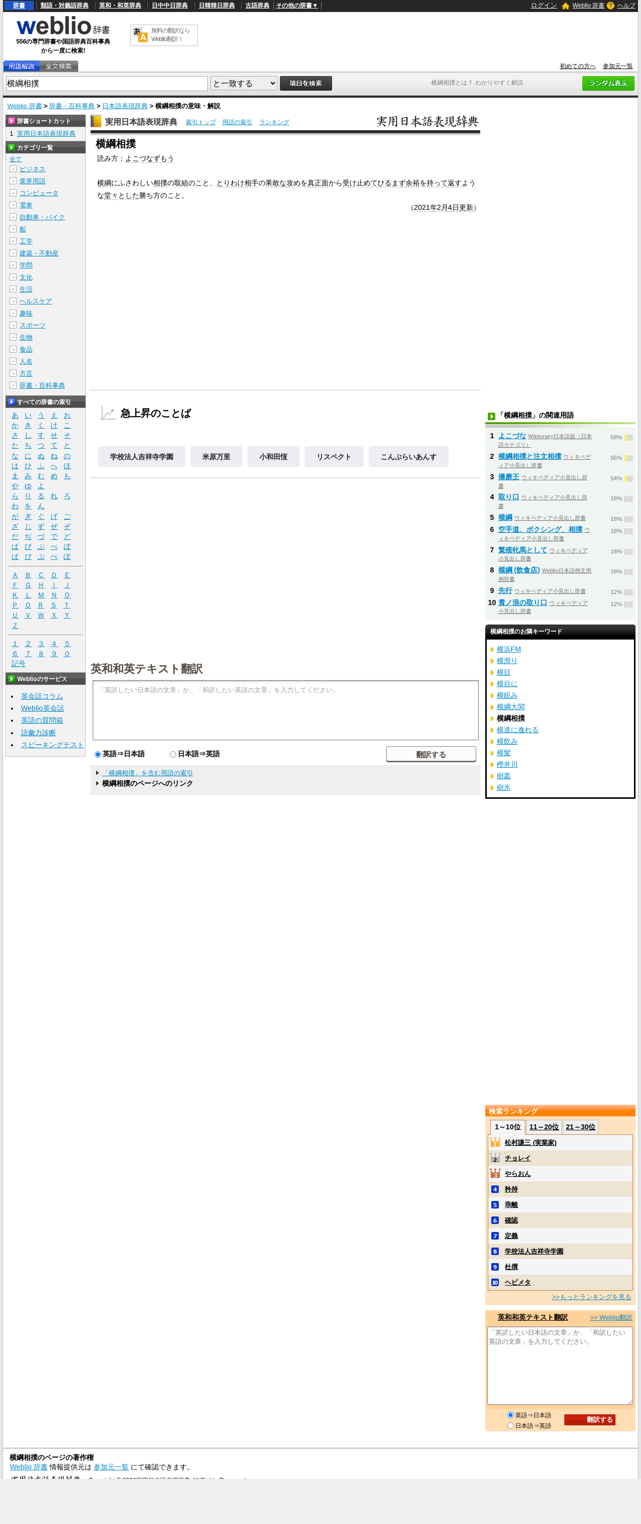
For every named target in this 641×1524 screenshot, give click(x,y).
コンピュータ (39, 193)
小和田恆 (273, 457)
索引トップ (201, 122)
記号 (19, 664)
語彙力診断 (38, 733)
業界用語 (33, 181)
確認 (511, 1220)
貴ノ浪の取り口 (522, 602)
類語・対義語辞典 (65, 5)
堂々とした (121, 195)
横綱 (104, 183)
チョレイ (518, 1158)
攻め (293, 183)
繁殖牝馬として (522, 550)
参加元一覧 (618, 66)
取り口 (508, 497)
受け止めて (360, 183)
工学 (26, 241)
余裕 (413, 183)
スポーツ (33, 325)
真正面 (318, 183)
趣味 (26, 313)
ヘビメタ (518, 1282)
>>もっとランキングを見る (591, 1297)
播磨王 (508, 477)
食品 (26, 349)
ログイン (544, 5)
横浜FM (509, 649)
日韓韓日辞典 (217, 5)
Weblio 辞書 (588, 5)
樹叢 (504, 776)
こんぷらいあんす (409, 457)
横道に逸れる (518, 730)
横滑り (507, 661)
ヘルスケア (36, 301)
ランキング (274, 122)
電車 (26, 205)
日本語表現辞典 (125, 106)
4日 (453, 207)
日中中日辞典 (170, 5)
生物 (26, 337)
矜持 (511, 1189)
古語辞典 (257, 5)
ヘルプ (626, 5)
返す (455, 183)
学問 (26, 265)
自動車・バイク (42, 217)
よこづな (512, 436)
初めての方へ (578, 66)
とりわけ (230, 183)
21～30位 (580, 1127)
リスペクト (334, 457)
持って (437, 183)
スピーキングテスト (52, 745)
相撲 (160, 183)
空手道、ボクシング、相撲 (540, 529)
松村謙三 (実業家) (530, 1142)
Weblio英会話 (42, 708)
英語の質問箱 (42, 720)
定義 (511, 1236)
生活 (26, 289)
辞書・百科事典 (72, 106)
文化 (26, 277)
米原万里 (216, 457)
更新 (466, 207)
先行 (505, 590)
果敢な (275, 183)
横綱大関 (511, 707)
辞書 (19, 5)
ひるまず (392, 183)
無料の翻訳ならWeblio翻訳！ (170, 35)
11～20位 (544, 1127)
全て (16, 159)
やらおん (518, 1173)
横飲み (507, 741)
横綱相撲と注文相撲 (529, 456)
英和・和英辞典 (120, 5)
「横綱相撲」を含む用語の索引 (147, 773)
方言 (26, 373)
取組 (181, 183)
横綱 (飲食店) (519, 570)
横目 (504, 672)
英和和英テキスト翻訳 (147, 668)
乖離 (511, 1204)
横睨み (507, 695)
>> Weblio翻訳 (611, 1317)
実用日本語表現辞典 (141, 122)
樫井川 (507, 764)
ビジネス (33, 169)
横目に (507, 684)
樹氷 (504, 787)
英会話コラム (42, 696)
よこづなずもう (149, 158)
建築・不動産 (39, 253)
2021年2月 (431, 207)
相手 (251, 183)
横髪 (504, 753)
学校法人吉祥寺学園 (141, 457)
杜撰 (511, 1267)
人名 (26, 361)
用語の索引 (237, 122)
